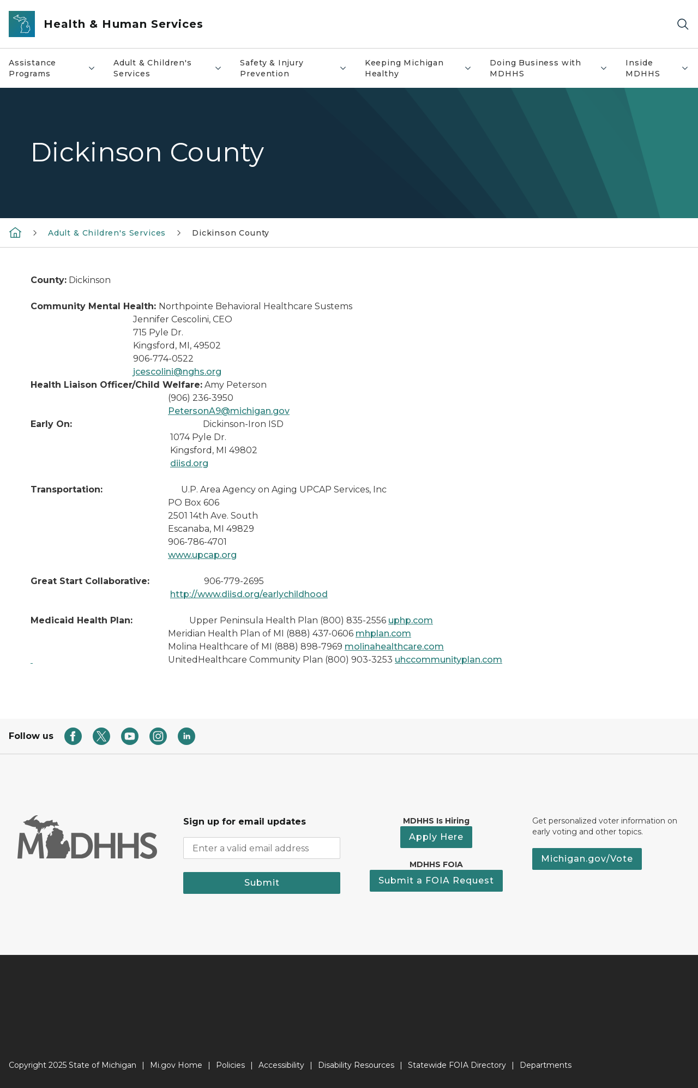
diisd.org (189, 463)
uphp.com (410, 620)
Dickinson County (230, 233)
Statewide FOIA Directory (457, 1065)
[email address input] (261, 848)
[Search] (682, 24)
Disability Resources (356, 1065)
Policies (230, 1065)
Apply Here (436, 837)
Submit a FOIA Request (436, 880)
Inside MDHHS (661, 68)
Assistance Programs (56, 68)
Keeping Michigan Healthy (423, 68)
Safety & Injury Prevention (297, 68)
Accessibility (281, 1065)
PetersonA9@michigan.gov (229, 411)
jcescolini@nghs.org (177, 371)
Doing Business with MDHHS (553, 68)
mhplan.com (383, 633)
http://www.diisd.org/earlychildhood (249, 594)
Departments (545, 1065)
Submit (262, 882)
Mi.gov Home (176, 1065)
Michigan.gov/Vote (587, 858)
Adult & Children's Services (172, 68)
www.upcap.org (202, 555)
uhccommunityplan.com (448, 659)
